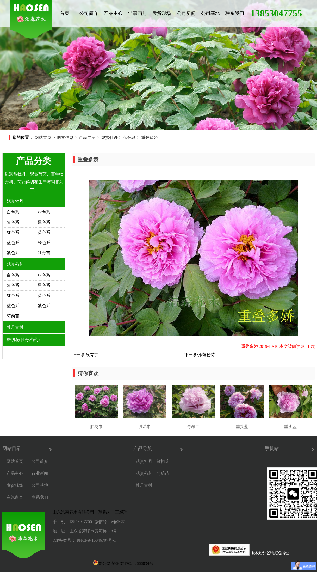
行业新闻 (40, 473)
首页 (64, 13)
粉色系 (44, 212)
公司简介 (88, 13)
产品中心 (113, 13)
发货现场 (161, 13)
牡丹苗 (44, 253)
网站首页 (43, 137)
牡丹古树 (15, 327)
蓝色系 (129, 137)
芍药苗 (13, 316)
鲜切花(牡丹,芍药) (23, 339)
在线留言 (15, 497)
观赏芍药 (15, 264)
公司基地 (210, 13)
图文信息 (65, 137)
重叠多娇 (149, 137)
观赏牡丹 (109, 137)
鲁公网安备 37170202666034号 (123, 562)
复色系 (13, 222)
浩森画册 (137, 13)
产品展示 (87, 137)
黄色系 (44, 232)
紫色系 (13, 253)
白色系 (13, 212)
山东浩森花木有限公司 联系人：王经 (88, 512)
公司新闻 (186, 13)
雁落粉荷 (206, 354)
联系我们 (234, 13)
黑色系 (44, 222)
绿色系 (44, 242)
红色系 (13, 232)
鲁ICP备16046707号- (95, 540)
